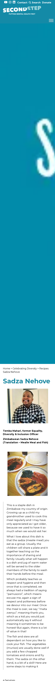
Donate (46, 2)
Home (6, 368)
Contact (22, 2)
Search (35, 2)
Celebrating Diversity (25, 368)
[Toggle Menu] (51, 20)
